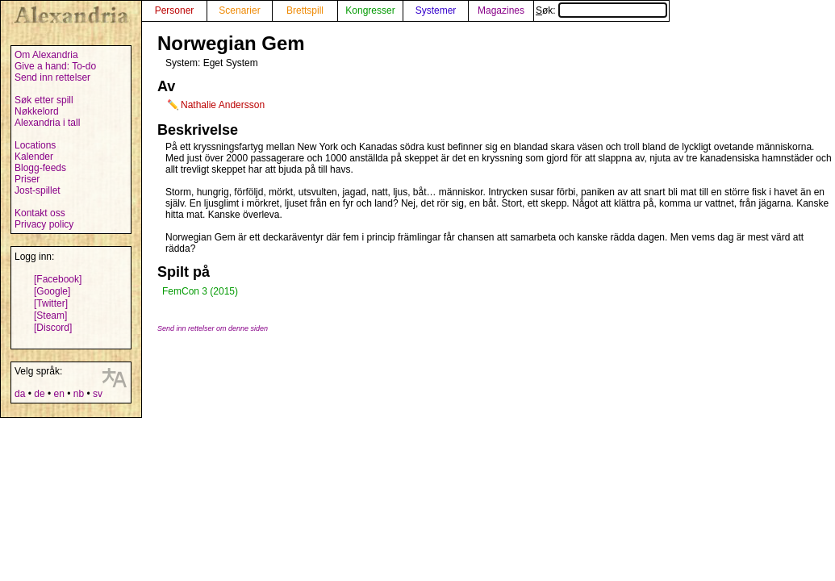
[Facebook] (57, 279)
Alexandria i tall (47, 122)
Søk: (601, 10)
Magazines (501, 10)
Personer (174, 10)
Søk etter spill (44, 100)
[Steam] (50, 315)
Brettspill (305, 10)
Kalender (34, 156)
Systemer (436, 10)
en (58, 393)
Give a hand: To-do (55, 66)
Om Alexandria (46, 55)
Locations (35, 145)
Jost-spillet (38, 190)
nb (78, 393)
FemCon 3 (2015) (200, 291)
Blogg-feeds (40, 167)
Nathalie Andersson (223, 105)
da (20, 393)
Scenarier (239, 10)
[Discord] (53, 327)
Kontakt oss (40, 213)
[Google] (52, 291)
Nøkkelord (37, 111)
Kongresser (370, 10)
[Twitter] (51, 303)
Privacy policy (44, 224)
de (39, 393)
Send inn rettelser (52, 77)
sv (97, 393)
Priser (27, 179)
